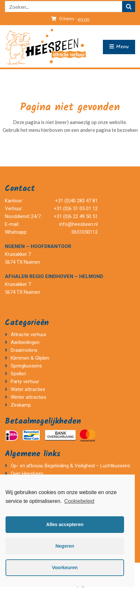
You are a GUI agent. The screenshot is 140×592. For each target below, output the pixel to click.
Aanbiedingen (25, 342)
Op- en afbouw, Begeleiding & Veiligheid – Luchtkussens (70, 466)
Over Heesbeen (27, 473)
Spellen (18, 374)
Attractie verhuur (29, 334)
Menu (119, 47)
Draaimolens (24, 350)
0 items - (74, 18)
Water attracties (28, 389)
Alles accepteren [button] (64, 524)
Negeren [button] (64, 546)
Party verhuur (25, 381)
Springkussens (26, 366)
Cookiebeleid (79, 501)
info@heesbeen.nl (78, 224)
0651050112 (85, 232)
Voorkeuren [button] (65, 567)
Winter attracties (28, 397)
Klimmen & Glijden (30, 358)
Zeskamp (21, 405)
